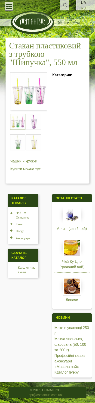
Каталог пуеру (67, 372)
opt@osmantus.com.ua (45, 395)
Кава (19, 224)
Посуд (20, 231)
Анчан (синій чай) (72, 229)
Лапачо (72, 300)
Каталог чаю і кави (26, 270)
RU (83, 8)
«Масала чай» (67, 367)
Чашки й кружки (23, 161)
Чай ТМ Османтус (22, 215)
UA (83, 3)
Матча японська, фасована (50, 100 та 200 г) (70, 344)
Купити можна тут (25, 169)
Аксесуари (23, 238)
